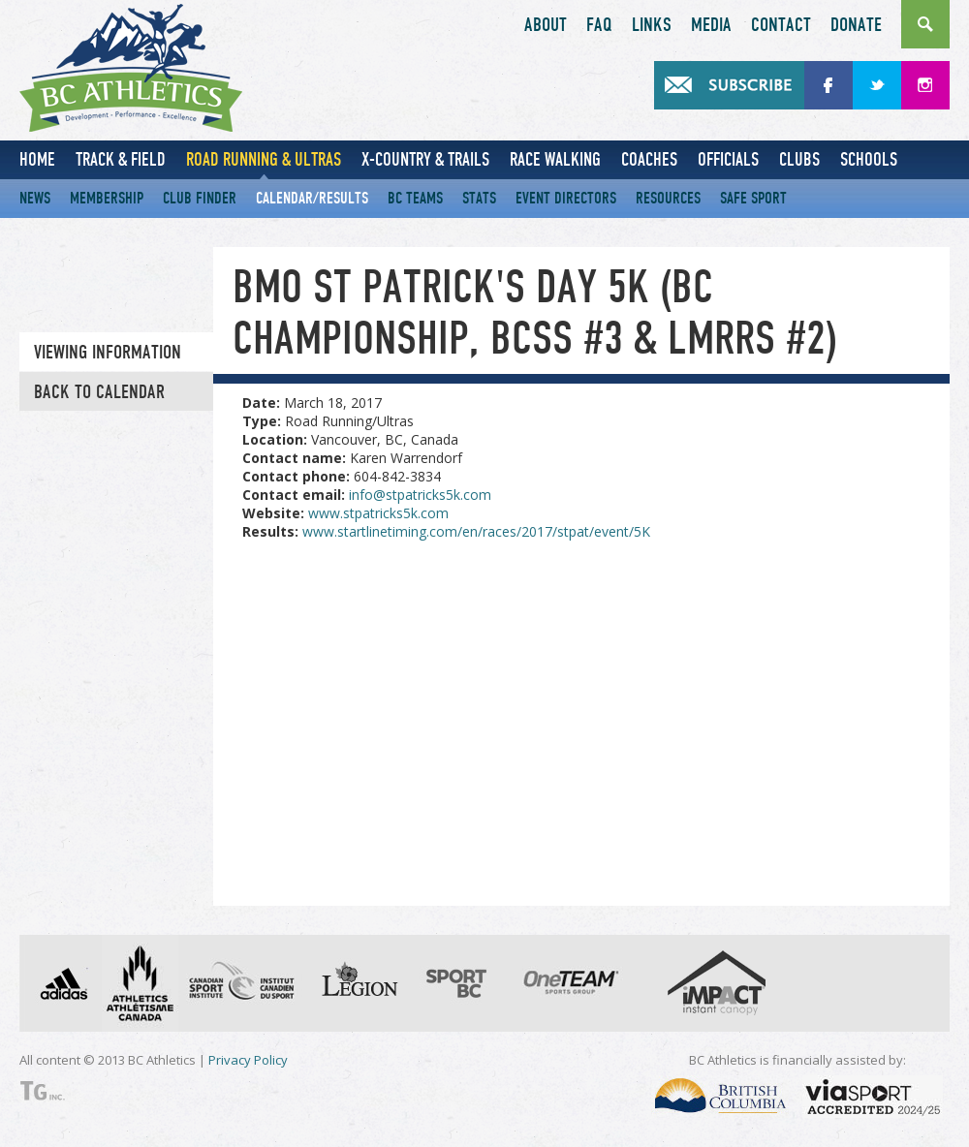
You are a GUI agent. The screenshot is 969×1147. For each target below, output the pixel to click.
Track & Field (121, 159)
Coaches (649, 159)
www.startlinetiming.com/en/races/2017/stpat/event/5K (476, 531)
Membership (106, 198)
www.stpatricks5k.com (378, 513)
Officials (728, 159)
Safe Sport (753, 198)
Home (37, 159)
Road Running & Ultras (263, 159)
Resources (668, 198)
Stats (479, 198)
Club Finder (199, 198)
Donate (856, 25)
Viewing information (107, 352)
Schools (868, 159)
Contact (781, 25)
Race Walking (555, 159)
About (545, 25)
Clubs (799, 159)
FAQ (599, 25)
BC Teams (415, 198)
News (34, 198)
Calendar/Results (312, 198)
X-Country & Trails (425, 159)
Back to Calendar (99, 392)
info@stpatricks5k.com (420, 494)
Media (711, 25)
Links (652, 25)
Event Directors (566, 198)
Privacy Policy (248, 1060)
